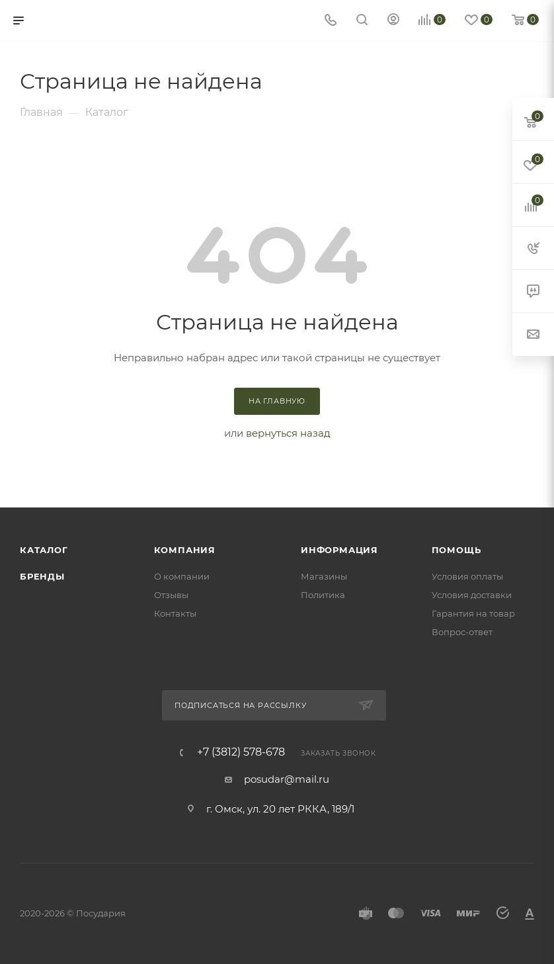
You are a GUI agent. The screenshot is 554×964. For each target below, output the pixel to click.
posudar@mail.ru (286, 779)
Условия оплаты (467, 576)
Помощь (456, 550)
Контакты (175, 613)
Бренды (42, 576)
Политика (323, 595)
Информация (339, 550)
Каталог (44, 550)
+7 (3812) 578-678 (241, 752)
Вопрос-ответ (462, 632)
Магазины (324, 576)
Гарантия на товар (473, 613)
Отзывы (171, 595)
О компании (182, 576)
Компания (185, 550)
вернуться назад (288, 433)
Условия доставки (472, 595)
